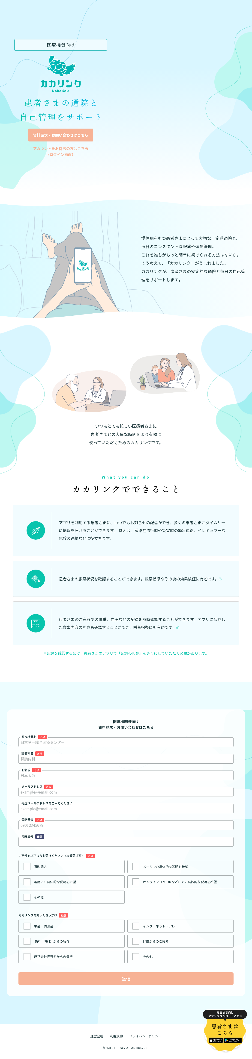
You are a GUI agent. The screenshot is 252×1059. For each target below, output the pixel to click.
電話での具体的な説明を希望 (55, 882)
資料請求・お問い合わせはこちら (60, 135)
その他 (39, 897)
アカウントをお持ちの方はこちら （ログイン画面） (60, 151)
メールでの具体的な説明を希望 (165, 866)
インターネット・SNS (159, 926)
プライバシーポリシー (145, 1036)
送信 (126, 979)
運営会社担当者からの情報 (53, 956)
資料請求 (40, 866)
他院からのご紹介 (156, 941)
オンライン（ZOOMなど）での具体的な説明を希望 (180, 882)
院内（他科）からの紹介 (51, 941)
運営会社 (96, 1036)
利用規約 (116, 1036)
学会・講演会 (43, 926)
